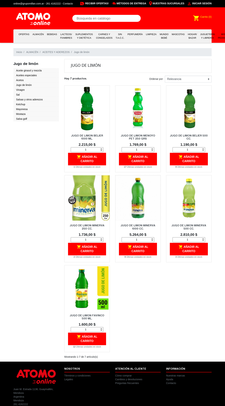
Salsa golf (21, 118)
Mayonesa (22, 109)
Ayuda (169, 379)
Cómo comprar (123, 375)
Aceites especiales (26, 75)
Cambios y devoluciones (128, 379)
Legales (68, 379)
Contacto (68, 3)
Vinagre (20, 89)
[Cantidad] (87, 149)
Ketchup (20, 104)
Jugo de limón (24, 85)
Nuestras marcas (175, 375)
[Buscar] (106, 18)
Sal (18, 94)
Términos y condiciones (77, 375)
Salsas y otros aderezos (29, 99)
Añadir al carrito (87, 159)
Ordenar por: (156, 78)
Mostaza (21, 114)
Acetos (20, 80)
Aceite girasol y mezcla (29, 70)
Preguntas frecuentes (127, 383)
